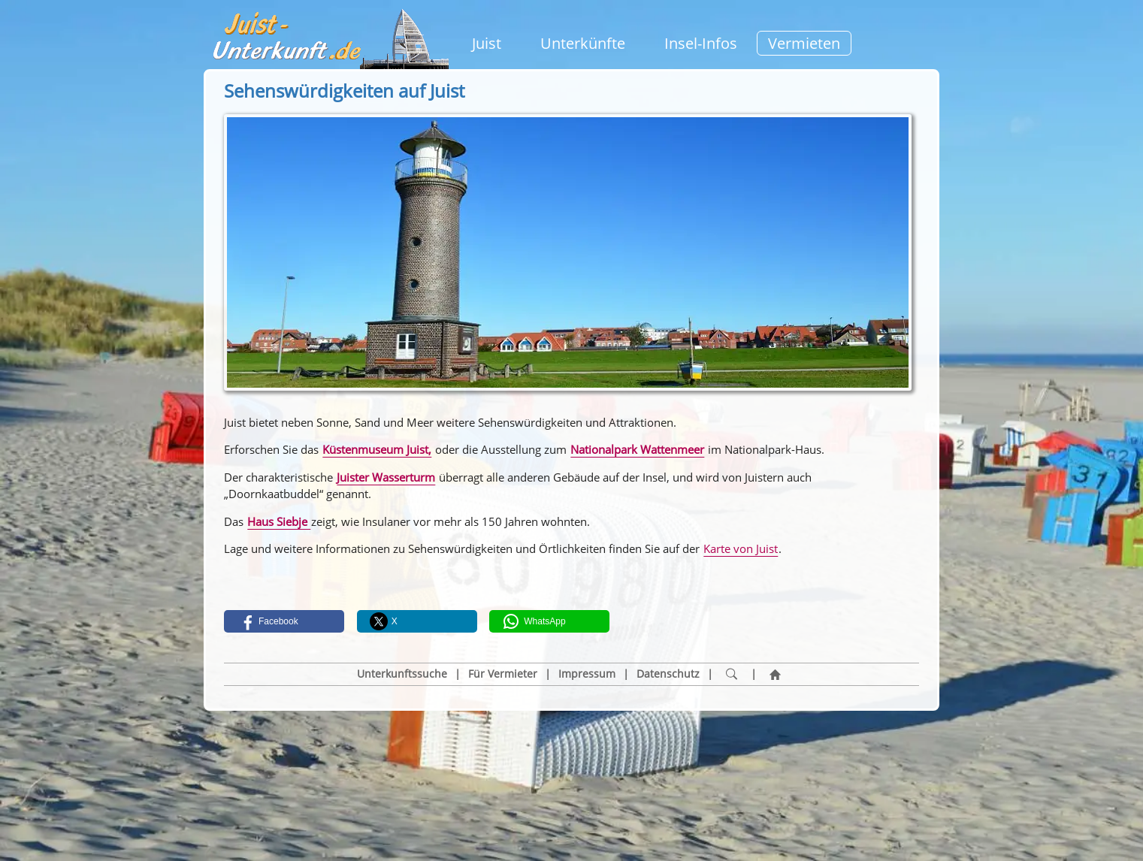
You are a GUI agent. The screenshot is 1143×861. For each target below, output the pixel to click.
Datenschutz (668, 674)
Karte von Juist (740, 548)
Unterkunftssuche (402, 674)
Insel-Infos (700, 43)
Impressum (586, 674)
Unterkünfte (582, 43)
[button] (284, 621)
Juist (486, 43)
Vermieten (804, 43)
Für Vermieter (502, 674)
